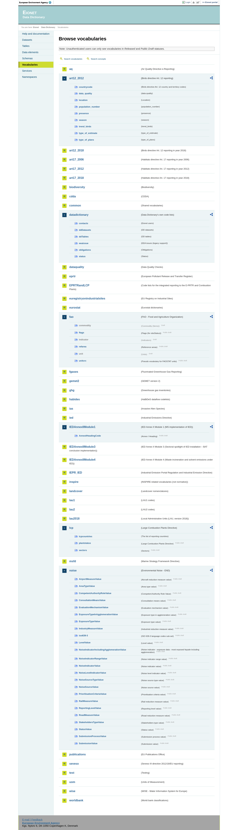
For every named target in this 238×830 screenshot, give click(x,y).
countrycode (85, 87)
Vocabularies (30, 64)
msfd (72, 561)
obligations (85, 250)
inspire (73, 481)
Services (27, 70)
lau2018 (74, 518)
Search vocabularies (73, 59)
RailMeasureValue (88, 701)
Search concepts (98, 59)
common (75, 205)
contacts (83, 223)
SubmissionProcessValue (92, 736)
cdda (72, 196)
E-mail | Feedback (32, 819)
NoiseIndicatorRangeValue (93, 658)
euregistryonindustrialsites (87, 298)
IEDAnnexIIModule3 (82, 446)
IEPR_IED (75, 472)
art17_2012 (76, 168)
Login (187, 2)
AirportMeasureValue (90, 579)
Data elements (30, 52)
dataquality (76, 267)
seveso (74, 763)
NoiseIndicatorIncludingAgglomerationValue (102, 649)
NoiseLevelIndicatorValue (92, 672)
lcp (71, 527)
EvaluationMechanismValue (93, 607)
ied (71, 417)
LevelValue (85, 642)
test (71, 772)
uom (72, 782)
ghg (71, 390)
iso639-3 (83, 635)
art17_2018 (76, 177)
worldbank (76, 800)
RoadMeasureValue (89, 715)
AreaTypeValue (87, 586)
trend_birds (85, 126)
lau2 (72, 509)
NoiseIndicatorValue (89, 665)
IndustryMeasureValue (91, 628)
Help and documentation (36, 33)
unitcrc (83, 360)
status (82, 256)
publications (77, 754)
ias (71, 408)
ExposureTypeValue (89, 621)
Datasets (27, 39)
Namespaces (29, 77)
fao (71, 316)
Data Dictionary (48, 27)
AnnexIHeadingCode (90, 435)
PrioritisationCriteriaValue (92, 694)
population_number (89, 106)
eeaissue (83, 243)
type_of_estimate (88, 133)
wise (72, 791)
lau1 (72, 500)
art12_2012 (76, 78)
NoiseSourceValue (89, 687)
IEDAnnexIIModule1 (82, 426)
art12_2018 (76, 150)
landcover (76, 491)
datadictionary (78, 214)
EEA (36, 2)
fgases (73, 371)
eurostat (74, 307)
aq (71, 68)
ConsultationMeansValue (92, 600)
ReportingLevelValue (90, 708)
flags (81, 332)
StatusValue (85, 729)
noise (73, 570)
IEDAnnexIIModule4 (82, 459)
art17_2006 (76, 159)
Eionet (36, 27)
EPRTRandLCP (79, 285)
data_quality (85, 93)
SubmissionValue (88, 743)
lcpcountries (85, 536)
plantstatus (85, 543)
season (83, 120)
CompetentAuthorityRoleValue (95, 593)
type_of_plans (86, 139)
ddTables (84, 236)
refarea (83, 346)
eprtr (72, 276)
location (83, 100)
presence (84, 113)
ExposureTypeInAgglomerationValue (98, 614)
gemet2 (74, 381)
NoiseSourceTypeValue (91, 679)
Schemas (27, 58)
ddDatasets (85, 230)
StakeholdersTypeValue (91, 722)
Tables (26, 46)
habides (74, 399)
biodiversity (77, 187)
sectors (83, 550)
